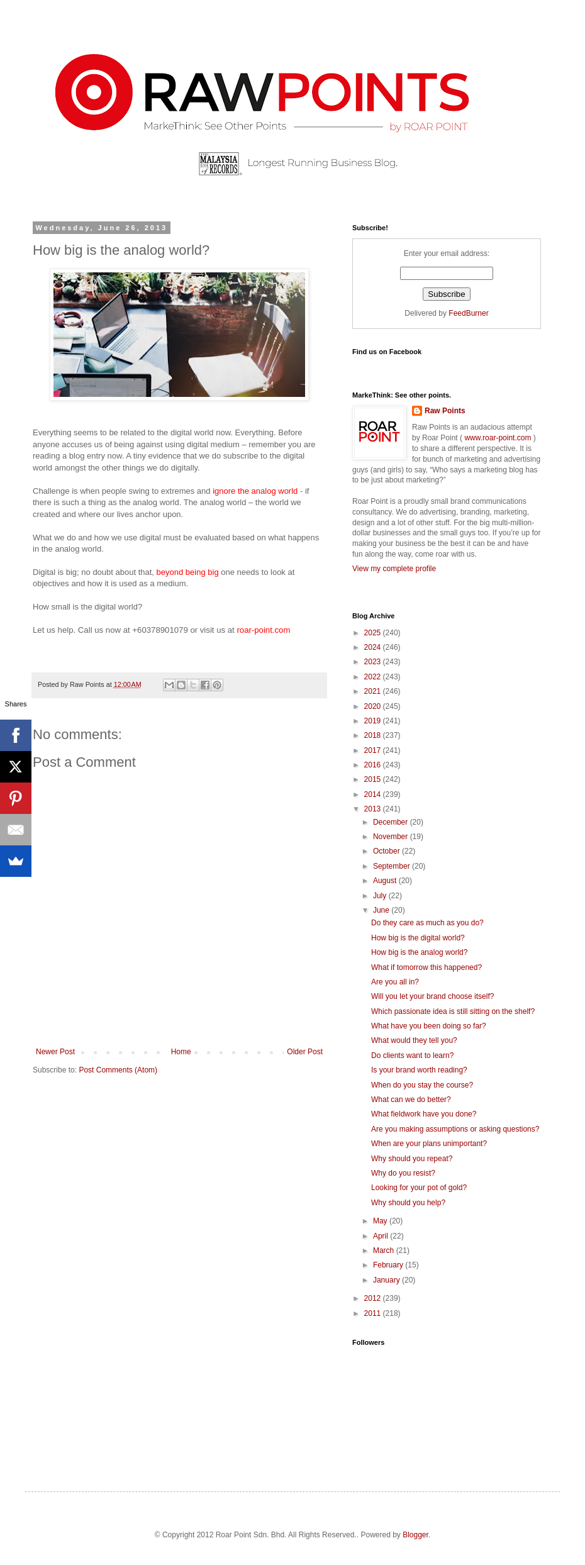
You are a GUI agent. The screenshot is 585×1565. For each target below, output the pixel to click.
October (387, 851)
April (381, 1236)
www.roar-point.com (497, 437)
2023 (373, 661)
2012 (373, 1298)
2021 (373, 691)
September (392, 866)
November (391, 836)
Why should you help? (408, 1202)
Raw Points (445, 410)
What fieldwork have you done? (423, 1114)
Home (181, 1051)
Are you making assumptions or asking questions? (455, 1129)
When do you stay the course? (422, 1085)
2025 (373, 632)
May (381, 1221)
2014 (373, 794)
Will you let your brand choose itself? (432, 996)
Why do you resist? (403, 1173)
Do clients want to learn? (412, 1055)
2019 (373, 720)
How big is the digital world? (418, 937)
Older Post (305, 1051)
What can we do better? (411, 1099)
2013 (373, 809)
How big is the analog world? (419, 952)
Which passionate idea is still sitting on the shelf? (453, 1011)
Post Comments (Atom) (118, 1070)
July (381, 895)
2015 (373, 779)
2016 (373, 764)
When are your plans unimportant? (429, 1143)
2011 (373, 1313)
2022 (373, 676)
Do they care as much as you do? (427, 922)
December (391, 822)
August (386, 880)
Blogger (415, 1534)
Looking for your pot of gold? (419, 1187)
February (389, 1265)
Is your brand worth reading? (419, 1070)
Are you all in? (395, 981)
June (382, 910)
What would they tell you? (414, 1040)
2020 (373, 706)
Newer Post (55, 1051)
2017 (373, 750)
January (387, 1280)
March (384, 1250)
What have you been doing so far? (428, 1026)
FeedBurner (468, 313)
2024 (373, 647)
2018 (373, 735)
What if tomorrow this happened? (426, 967)
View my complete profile (394, 568)
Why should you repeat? (411, 1158)
